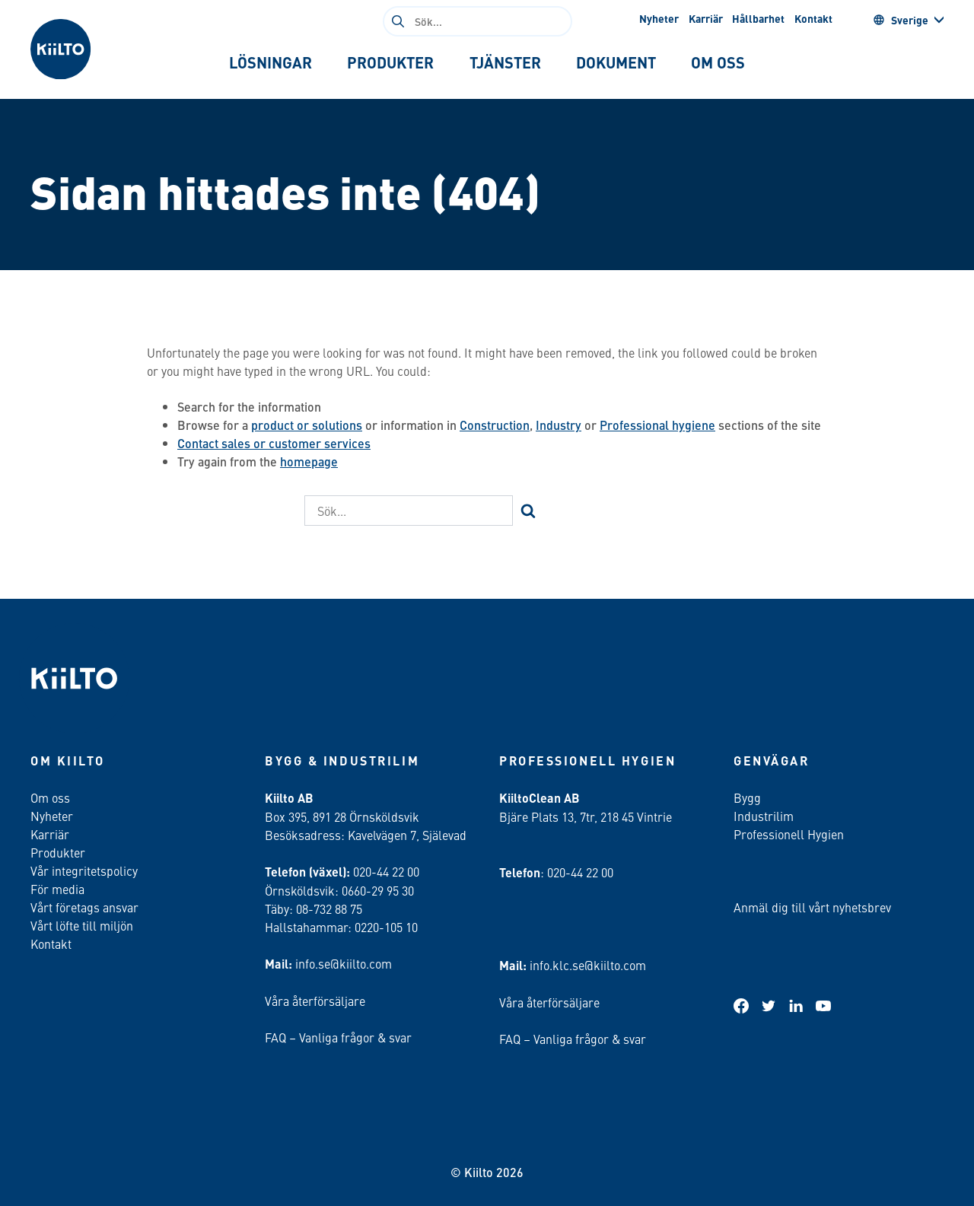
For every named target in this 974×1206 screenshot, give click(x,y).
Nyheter (659, 18)
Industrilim (764, 815)
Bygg (747, 797)
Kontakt (813, 18)
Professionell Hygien (789, 834)
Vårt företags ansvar (84, 907)
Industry (558, 425)
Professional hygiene (657, 425)
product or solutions (306, 425)
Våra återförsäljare (315, 1000)
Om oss (50, 797)
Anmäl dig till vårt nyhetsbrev (812, 907)
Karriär (706, 18)
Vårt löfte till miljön (81, 925)
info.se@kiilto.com (343, 963)
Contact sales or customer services (274, 443)
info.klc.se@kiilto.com (588, 964)
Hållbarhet (758, 18)
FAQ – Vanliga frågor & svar (338, 1037)
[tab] (270, 62)
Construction (495, 425)
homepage (309, 461)
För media (57, 888)
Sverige (900, 19)
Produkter (57, 852)
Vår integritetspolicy (84, 870)
